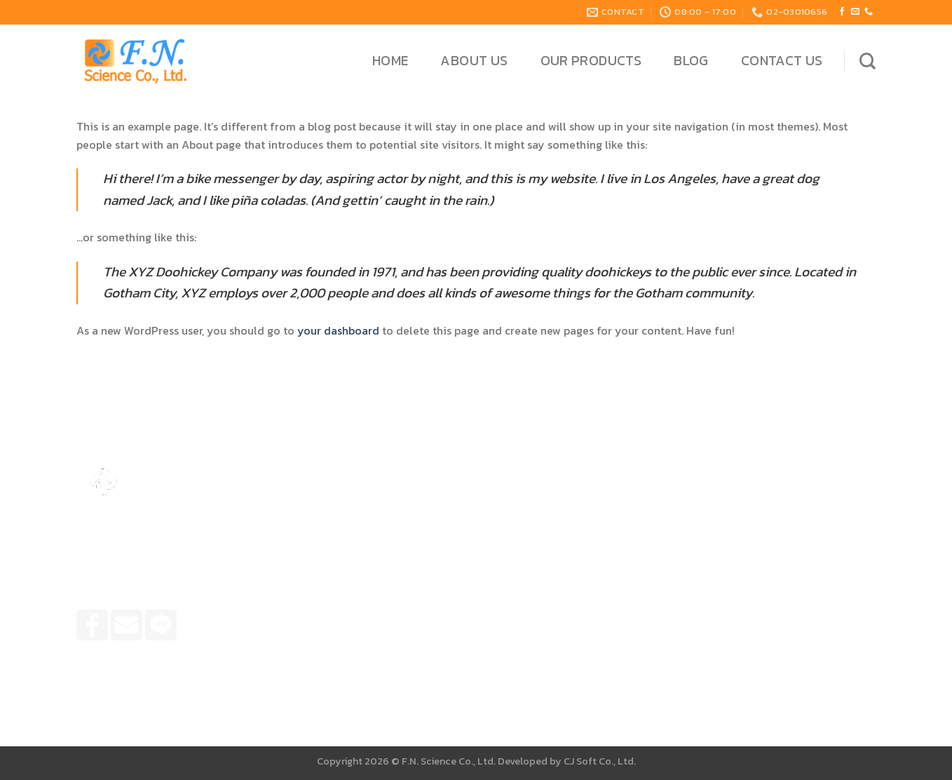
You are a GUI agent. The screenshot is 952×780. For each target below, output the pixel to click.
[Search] (867, 61)
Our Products (591, 61)
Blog (691, 61)
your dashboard (338, 330)
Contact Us (782, 61)
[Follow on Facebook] (842, 12)
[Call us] (868, 12)
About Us (474, 61)
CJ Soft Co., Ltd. (600, 761)
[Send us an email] (855, 12)
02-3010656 (547, 601)
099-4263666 (551, 576)
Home (390, 61)
